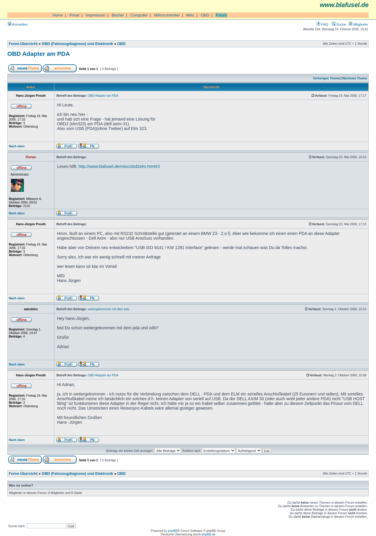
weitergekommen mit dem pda (108, 309)
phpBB (172, 530)
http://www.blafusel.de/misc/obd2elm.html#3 (119, 166)
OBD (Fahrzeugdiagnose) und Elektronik (77, 44)
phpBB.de (208, 534)
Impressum (95, 15)
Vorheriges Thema (326, 78)
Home (57, 15)
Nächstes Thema (354, 78)
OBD (205, 15)
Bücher (118, 15)
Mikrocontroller (167, 15)
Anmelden (18, 24)
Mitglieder (358, 24)
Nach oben (17, 146)
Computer (139, 15)
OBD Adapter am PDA (38, 53)
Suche (339, 24)
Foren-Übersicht (23, 44)
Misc (190, 15)
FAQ (322, 24)
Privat (74, 15)
